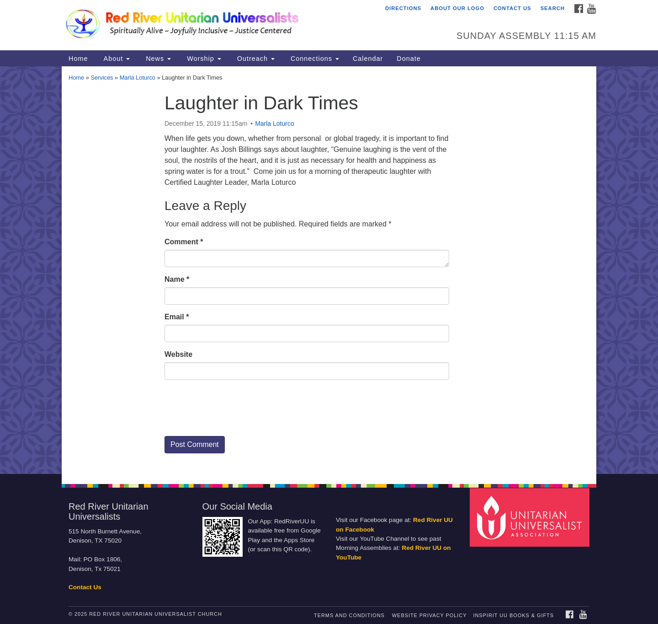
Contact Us (512, 8)
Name (176, 279)
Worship (203, 58)
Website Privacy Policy (429, 615)
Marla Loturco (137, 77)
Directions (403, 8)
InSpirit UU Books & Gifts (513, 615)
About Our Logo (457, 8)
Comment (183, 242)
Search (553, 8)
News (157, 58)
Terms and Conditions (349, 615)
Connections (313, 58)
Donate (408, 58)
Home (78, 58)
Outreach (255, 58)
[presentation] (233, 411)
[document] (329, 270)
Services (101, 77)
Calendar (368, 58)
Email (176, 317)
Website (178, 354)
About (115, 58)
